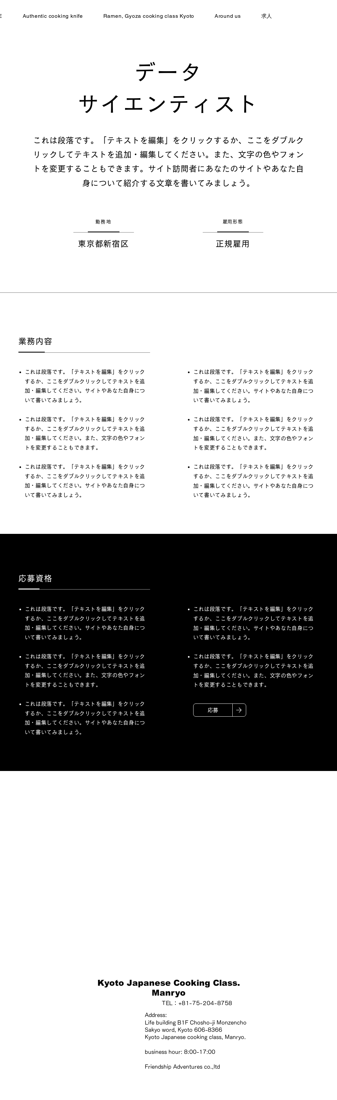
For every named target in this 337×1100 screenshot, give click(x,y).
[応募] (213, 710)
